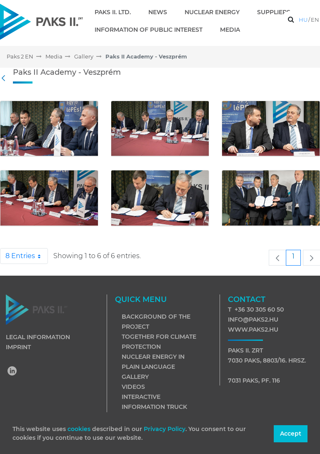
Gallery (135, 376)
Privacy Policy (164, 429)
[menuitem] (116, 12)
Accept (290, 433)
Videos (133, 387)
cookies (80, 429)
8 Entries (26, 256)
